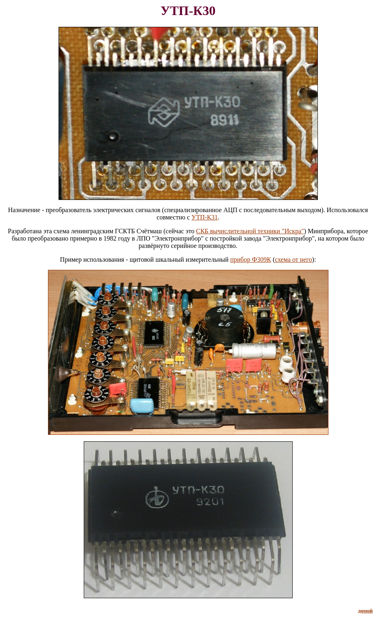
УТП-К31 (204, 217)
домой (365, 611)
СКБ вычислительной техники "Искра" (250, 231)
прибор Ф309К (250, 259)
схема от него (293, 259)
